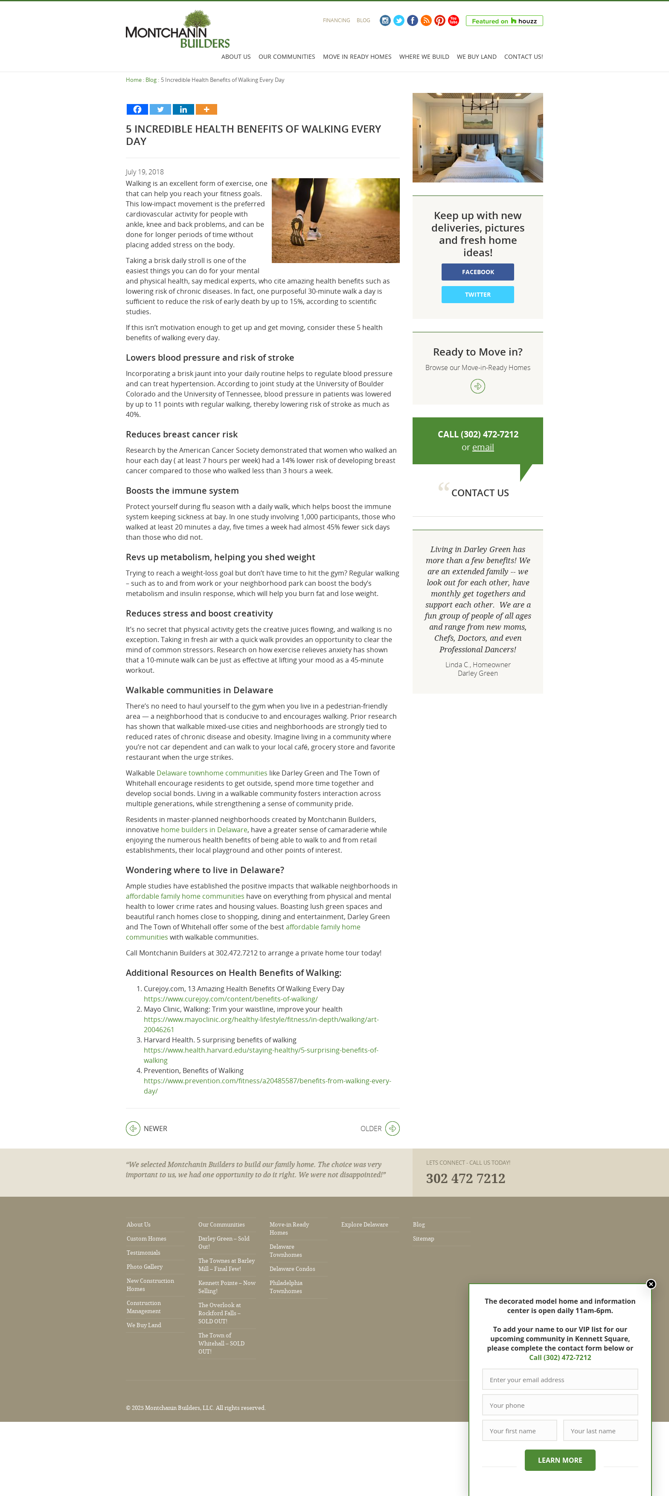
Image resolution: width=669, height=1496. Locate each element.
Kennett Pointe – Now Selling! (227, 1287)
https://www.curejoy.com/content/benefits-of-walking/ (231, 999)
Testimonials (143, 1253)
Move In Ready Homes (357, 56)
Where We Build (424, 56)
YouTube (453, 20)
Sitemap (423, 1239)
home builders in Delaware (204, 829)
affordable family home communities (185, 896)
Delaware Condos (292, 1269)
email (483, 447)
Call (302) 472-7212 (560, 1357)
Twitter (398, 20)
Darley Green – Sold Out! (224, 1243)
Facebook (412, 20)
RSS (426, 20)
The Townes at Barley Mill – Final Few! (226, 1265)
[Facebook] (137, 109)
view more (478, 386)
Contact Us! (523, 56)
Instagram (385, 20)
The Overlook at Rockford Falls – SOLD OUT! (219, 1313)
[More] (206, 109)
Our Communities (287, 56)
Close (651, 1284)
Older (380, 1128)
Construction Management (144, 1307)
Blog (363, 20)
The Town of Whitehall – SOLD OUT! (221, 1343)
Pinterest (439, 20)
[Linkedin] (183, 109)
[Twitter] (160, 109)
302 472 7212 (466, 1179)
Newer (146, 1128)
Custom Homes (146, 1239)
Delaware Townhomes (286, 1251)
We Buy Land (477, 56)
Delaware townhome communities (212, 773)
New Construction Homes (150, 1285)
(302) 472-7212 (489, 434)
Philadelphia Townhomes (286, 1287)
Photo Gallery (145, 1267)
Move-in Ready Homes (289, 1228)
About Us (236, 56)
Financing (336, 20)
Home (134, 80)
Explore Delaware (364, 1224)
